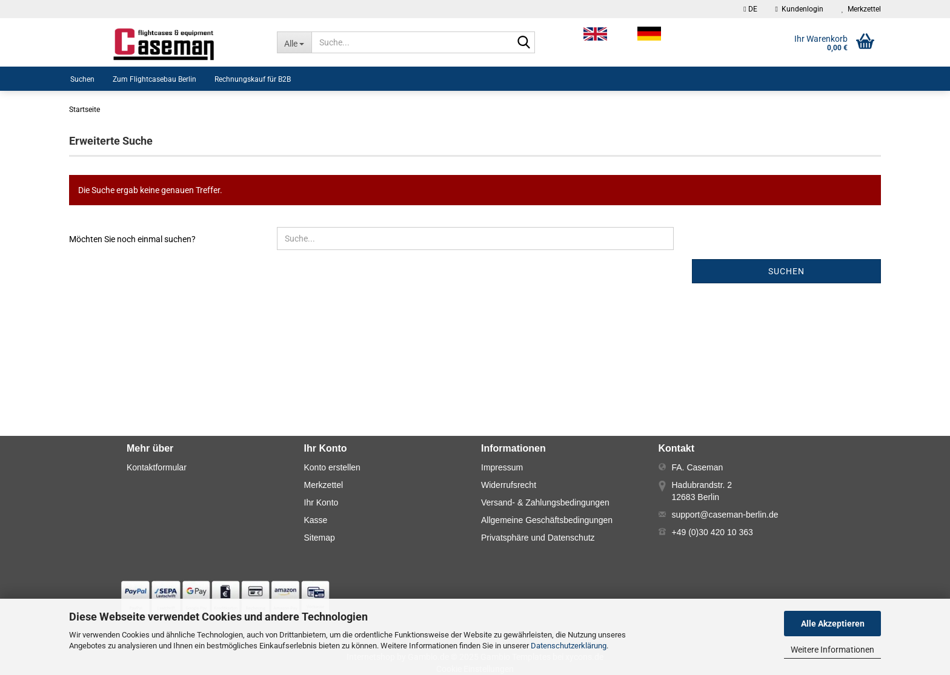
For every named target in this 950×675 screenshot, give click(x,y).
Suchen (82, 79)
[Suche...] (294, 42)
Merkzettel (861, 9)
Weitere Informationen (832, 649)
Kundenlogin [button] (799, 9)
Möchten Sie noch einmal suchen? (132, 239)
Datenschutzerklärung (568, 645)
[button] (750, 9)
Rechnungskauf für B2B (252, 79)
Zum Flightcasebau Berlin (154, 79)
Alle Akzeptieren (833, 623)
